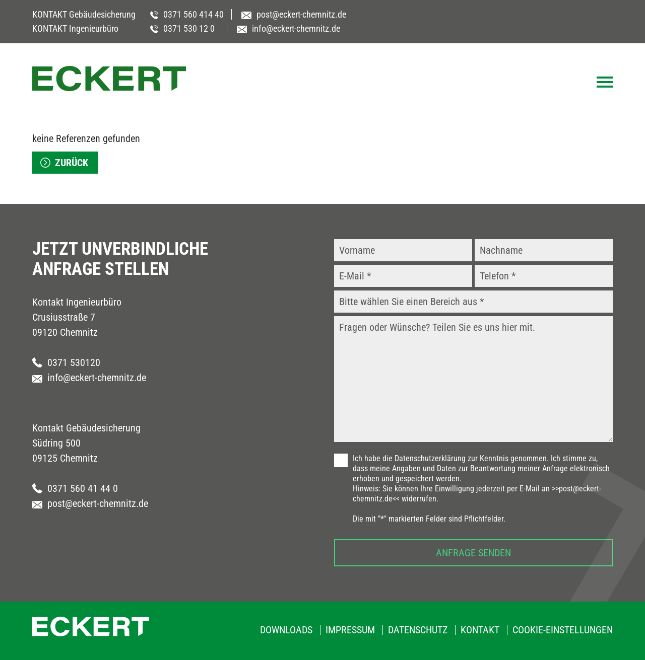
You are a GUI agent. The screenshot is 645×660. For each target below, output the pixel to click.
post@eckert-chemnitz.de (90, 503)
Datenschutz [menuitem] (417, 630)
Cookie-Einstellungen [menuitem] (562, 630)
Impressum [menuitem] (350, 630)
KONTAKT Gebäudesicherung (84, 14)
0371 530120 (66, 362)
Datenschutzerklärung (430, 458)
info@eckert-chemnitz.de (89, 378)
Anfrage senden (473, 553)
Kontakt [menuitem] (480, 630)
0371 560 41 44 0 (75, 488)
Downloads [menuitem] (286, 630)
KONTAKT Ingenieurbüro (75, 28)
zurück (71, 163)
